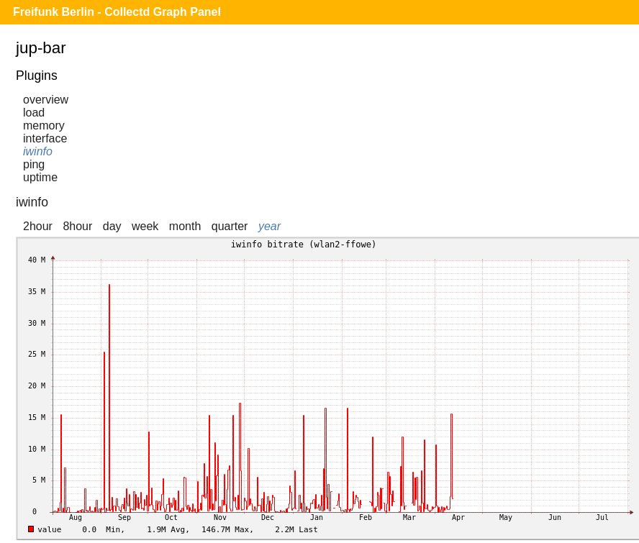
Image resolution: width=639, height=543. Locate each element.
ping (34, 164)
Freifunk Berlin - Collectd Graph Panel (117, 12)
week (145, 226)
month (185, 226)
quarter (230, 226)
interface (45, 138)
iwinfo (38, 151)
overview (45, 99)
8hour (77, 226)
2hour (38, 226)
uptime (40, 177)
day (112, 226)
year (269, 226)
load (34, 112)
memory (44, 125)
